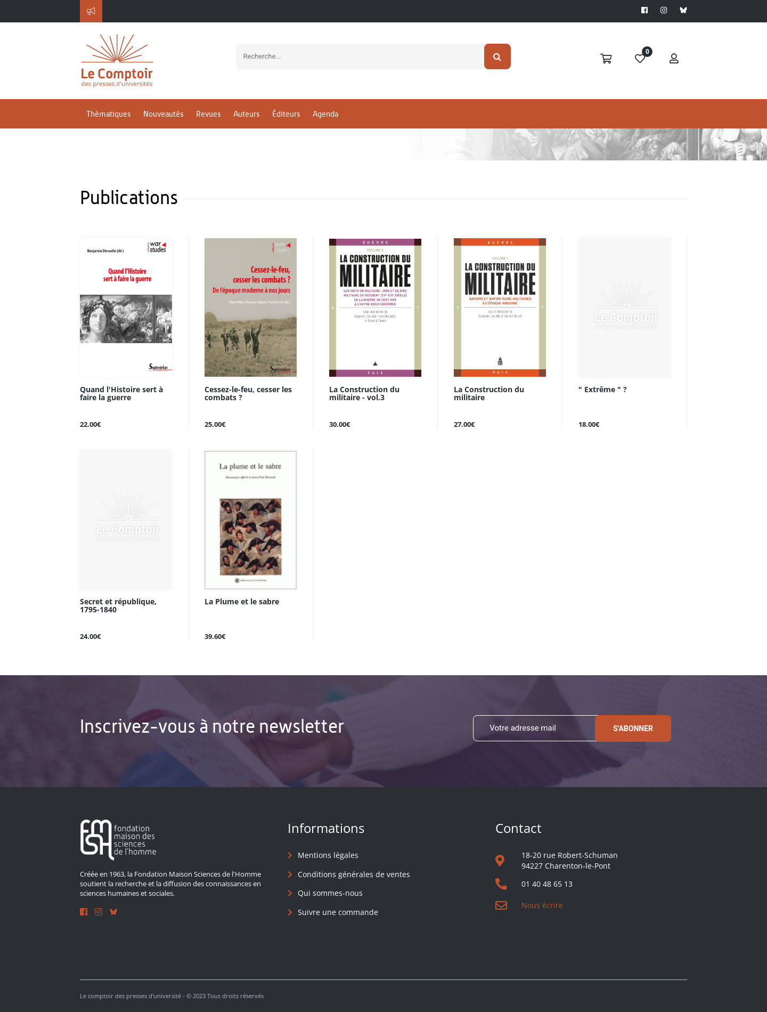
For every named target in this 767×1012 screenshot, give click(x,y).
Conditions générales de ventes (354, 874)
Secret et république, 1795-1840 (118, 605)
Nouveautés (163, 113)
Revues (208, 113)
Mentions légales (328, 855)
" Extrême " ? (602, 389)
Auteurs (246, 113)
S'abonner (633, 728)
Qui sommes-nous (330, 893)
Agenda (325, 113)
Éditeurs (286, 113)
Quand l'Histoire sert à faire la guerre (121, 393)
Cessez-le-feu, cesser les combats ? (248, 393)
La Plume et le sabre (242, 601)
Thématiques (108, 113)
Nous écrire (542, 905)
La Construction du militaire (489, 393)
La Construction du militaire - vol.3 (364, 393)
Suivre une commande (338, 912)
